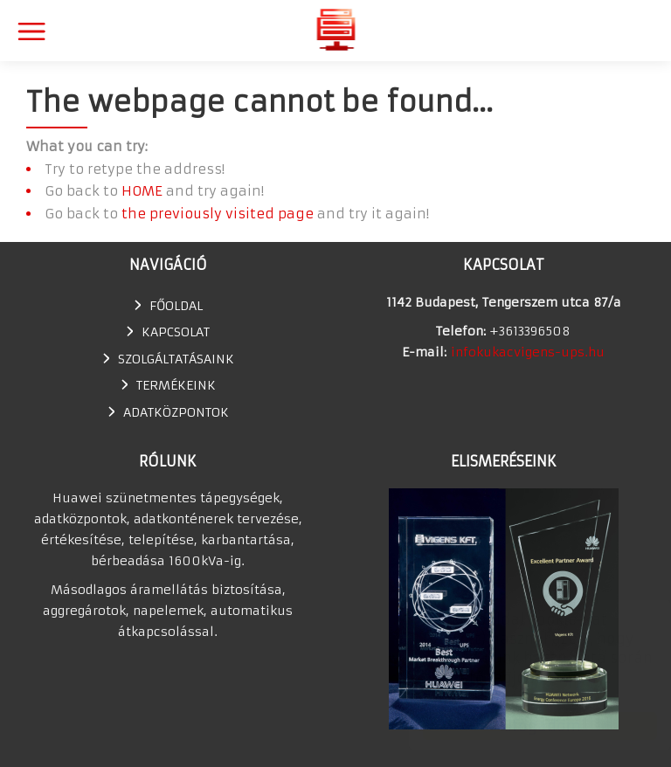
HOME (142, 191)
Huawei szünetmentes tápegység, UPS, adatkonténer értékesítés (336, 29)
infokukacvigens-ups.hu (528, 352)
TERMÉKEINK (176, 385)
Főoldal (176, 306)
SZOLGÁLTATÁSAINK (176, 359)
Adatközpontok (176, 412)
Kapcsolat (176, 332)
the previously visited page (217, 213)
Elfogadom (523, 726)
